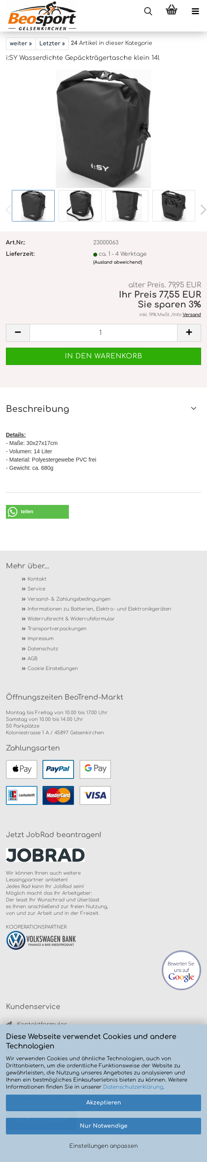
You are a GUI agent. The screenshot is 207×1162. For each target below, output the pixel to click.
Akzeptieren (103, 1103)
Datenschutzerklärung (133, 1087)
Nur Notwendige (104, 1126)
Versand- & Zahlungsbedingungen (69, 599)
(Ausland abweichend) (117, 262)
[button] (37, 512)
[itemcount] (103, 333)
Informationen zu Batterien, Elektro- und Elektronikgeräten (99, 609)
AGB (32, 658)
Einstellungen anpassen (103, 1146)
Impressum (41, 638)
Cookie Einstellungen (53, 668)
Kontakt (37, 579)
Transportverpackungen (57, 628)
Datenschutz (43, 649)
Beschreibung (37, 409)
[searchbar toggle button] (148, 12)
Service (36, 589)
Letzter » (52, 44)
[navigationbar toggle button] (195, 12)
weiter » (21, 44)
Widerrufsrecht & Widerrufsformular (71, 619)
